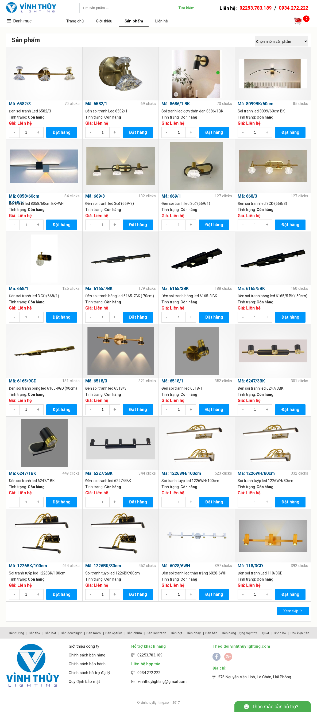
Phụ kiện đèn (300, 633)
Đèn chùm (134, 633)
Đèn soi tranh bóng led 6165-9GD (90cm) (43, 388)
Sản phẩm (134, 21)
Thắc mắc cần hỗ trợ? (275, 706)
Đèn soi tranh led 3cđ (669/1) (185, 203)
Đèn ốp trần (113, 633)
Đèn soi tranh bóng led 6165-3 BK (189, 296)
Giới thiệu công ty (84, 646)
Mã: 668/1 (18, 288)
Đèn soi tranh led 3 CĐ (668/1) (34, 296)
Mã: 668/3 (247, 196)
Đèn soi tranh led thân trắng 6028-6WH (193, 573)
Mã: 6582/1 (96, 103)
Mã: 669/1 (171, 196)
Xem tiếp (292, 610)
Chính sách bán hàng (87, 655)
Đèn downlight (71, 633)
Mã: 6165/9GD (23, 381)
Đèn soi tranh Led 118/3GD (260, 573)
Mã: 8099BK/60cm (255, 103)
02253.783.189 (255, 8)
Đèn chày (194, 633)
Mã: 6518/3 (96, 381)
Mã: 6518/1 (172, 381)
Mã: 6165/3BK (175, 288)
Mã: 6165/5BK (251, 288)
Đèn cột (176, 633)
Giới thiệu (104, 21)
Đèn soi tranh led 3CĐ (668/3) (262, 203)
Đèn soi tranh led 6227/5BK (108, 481)
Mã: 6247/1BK (22, 473)
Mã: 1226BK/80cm (103, 565)
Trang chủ (75, 21)
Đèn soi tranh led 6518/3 (105, 388)
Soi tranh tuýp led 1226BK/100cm (37, 573)
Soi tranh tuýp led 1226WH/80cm (265, 481)
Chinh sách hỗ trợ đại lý (89, 672)
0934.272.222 (293, 8)
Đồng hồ (280, 633)
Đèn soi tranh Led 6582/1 (106, 111)
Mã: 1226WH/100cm (181, 473)
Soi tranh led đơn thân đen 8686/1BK (192, 111)
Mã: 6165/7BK (99, 288)
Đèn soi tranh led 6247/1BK (32, 481)
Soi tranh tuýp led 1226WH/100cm (190, 481)
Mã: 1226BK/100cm (28, 565)
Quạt (265, 633)
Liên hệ (161, 21)
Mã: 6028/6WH (175, 565)
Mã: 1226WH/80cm (256, 473)
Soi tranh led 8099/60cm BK (261, 111)
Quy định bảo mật (84, 681)
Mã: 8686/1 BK (175, 103)
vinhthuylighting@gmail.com (162, 681)
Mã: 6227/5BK (99, 473)
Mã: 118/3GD (250, 565)
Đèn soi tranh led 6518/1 (182, 388)
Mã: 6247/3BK (251, 381)
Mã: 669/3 (95, 196)
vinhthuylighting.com (156, 703)
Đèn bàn (211, 633)
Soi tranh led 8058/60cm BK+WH (36, 203)
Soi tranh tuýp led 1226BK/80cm (112, 573)
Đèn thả (34, 633)
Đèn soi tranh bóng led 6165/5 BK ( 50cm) (272, 296)
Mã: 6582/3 (20, 103)
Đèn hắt (50, 633)
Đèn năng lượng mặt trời (239, 633)
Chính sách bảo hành (87, 664)
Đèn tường (16, 633)
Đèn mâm (93, 633)
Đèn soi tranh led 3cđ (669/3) (109, 203)
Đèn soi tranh (156, 633)
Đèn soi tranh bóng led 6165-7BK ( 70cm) (119, 296)
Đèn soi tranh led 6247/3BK (260, 388)
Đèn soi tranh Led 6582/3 (30, 111)
